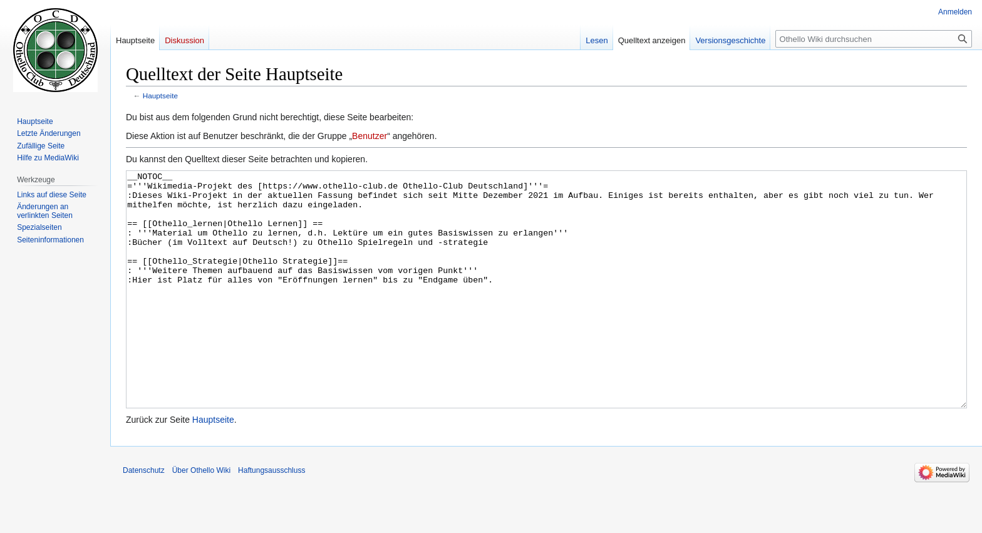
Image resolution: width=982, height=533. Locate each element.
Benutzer (369, 136)
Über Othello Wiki (201, 517)
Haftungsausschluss (271, 517)
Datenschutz (144, 517)
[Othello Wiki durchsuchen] (873, 39)
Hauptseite (160, 95)
